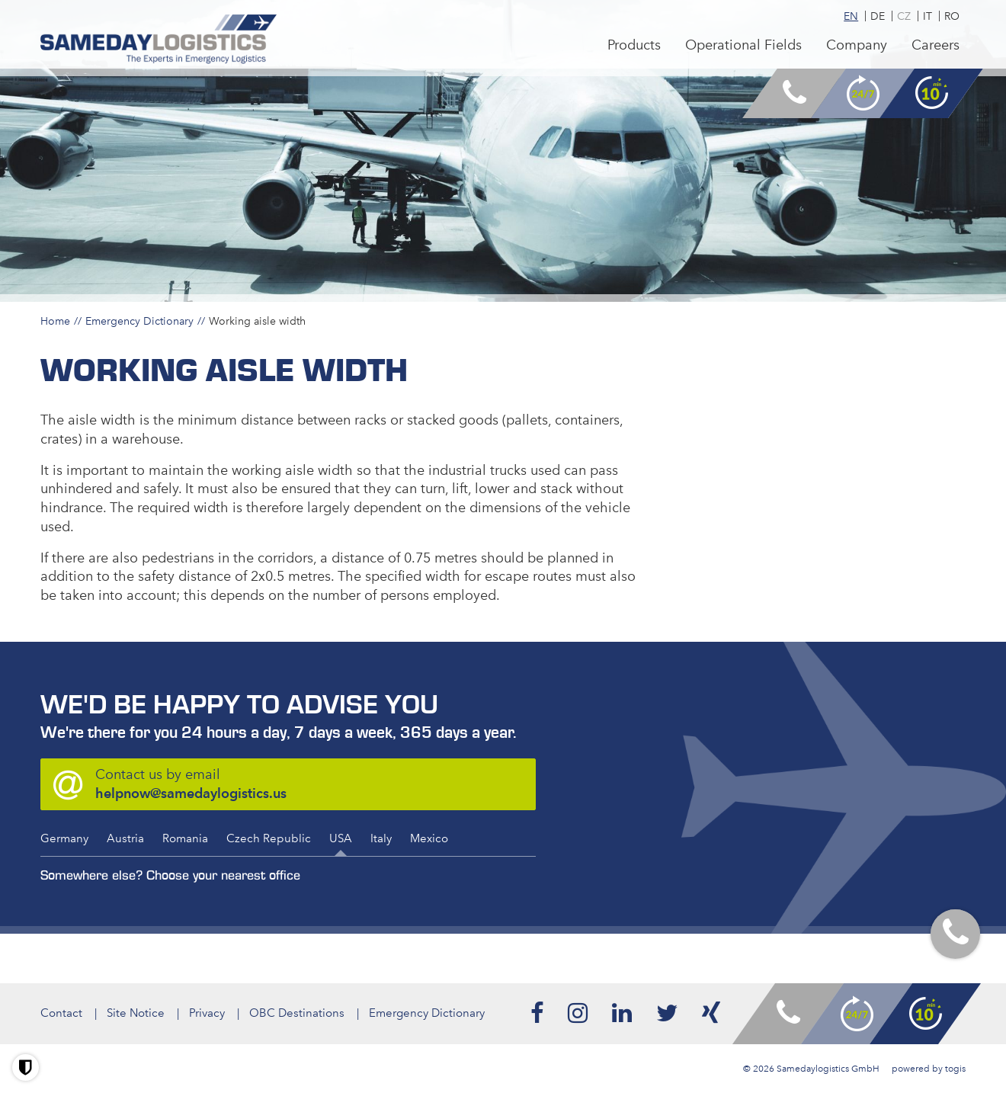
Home (55, 321)
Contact (61, 1013)
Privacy (207, 1013)
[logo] (158, 39)
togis (955, 1068)
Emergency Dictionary (139, 321)
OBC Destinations (296, 1013)
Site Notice (136, 1013)
